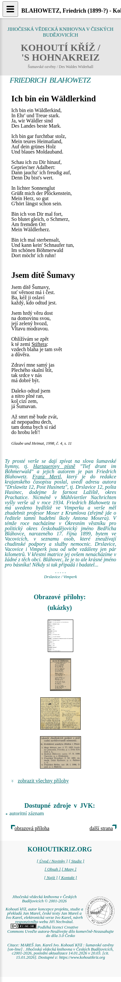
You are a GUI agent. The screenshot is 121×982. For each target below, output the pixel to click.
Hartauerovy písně (54, 466)
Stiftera (39, 344)
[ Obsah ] (53, 869)
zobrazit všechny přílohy (43, 780)
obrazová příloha (32, 828)
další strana (101, 828)
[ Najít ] (50, 877)
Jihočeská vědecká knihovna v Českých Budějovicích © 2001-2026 (44, 899)
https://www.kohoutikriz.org (82, 957)
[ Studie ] (76, 861)
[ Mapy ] (69, 869)
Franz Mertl (46, 476)
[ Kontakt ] (68, 877)
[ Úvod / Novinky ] (52, 861)
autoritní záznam (26, 813)
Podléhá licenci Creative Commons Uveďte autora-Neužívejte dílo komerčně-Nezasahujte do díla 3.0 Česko (60, 931)
